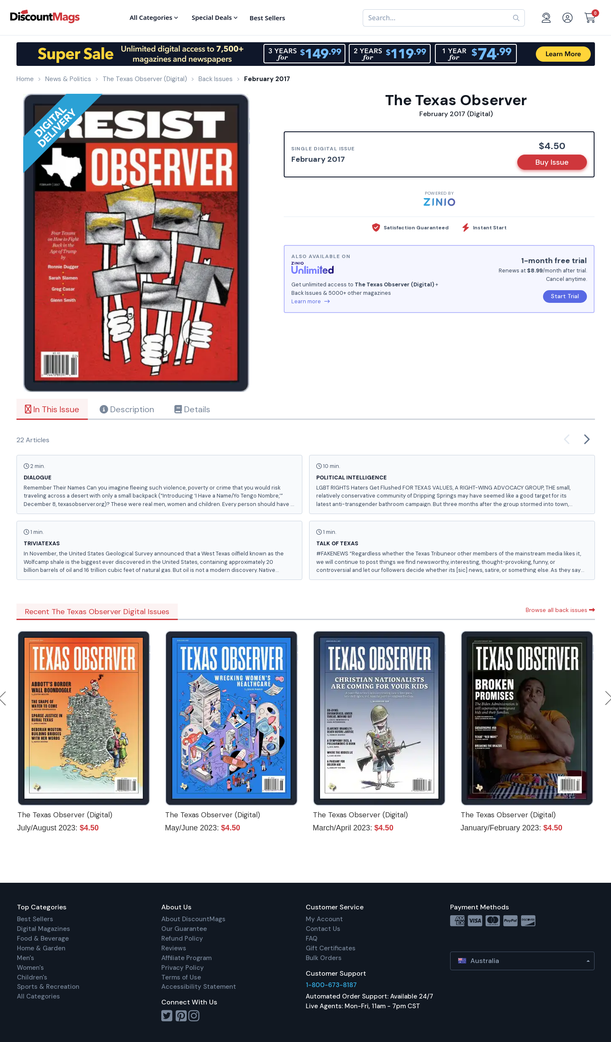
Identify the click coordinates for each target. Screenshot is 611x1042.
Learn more (310, 301)
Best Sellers (35, 919)
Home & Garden (41, 948)
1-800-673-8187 (331, 985)
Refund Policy (182, 938)
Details (192, 409)
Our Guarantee (184, 929)
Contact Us (323, 929)
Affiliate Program (186, 958)
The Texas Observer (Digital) (64, 814)
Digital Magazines (43, 929)
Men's (25, 958)
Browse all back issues (560, 610)
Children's (32, 977)
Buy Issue (552, 162)
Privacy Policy (182, 967)
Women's (30, 967)
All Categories (38, 996)
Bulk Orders (324, 958)
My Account (324, 919)
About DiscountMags (193, 919)
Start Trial (565, 296)
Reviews (173, 948)
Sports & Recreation (48, 986)
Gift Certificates (331, 948)
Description (127, 409)
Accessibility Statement (198, 986)
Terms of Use (181, 977)
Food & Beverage (43, 938)
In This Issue (52, 409)
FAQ (312, 938)
